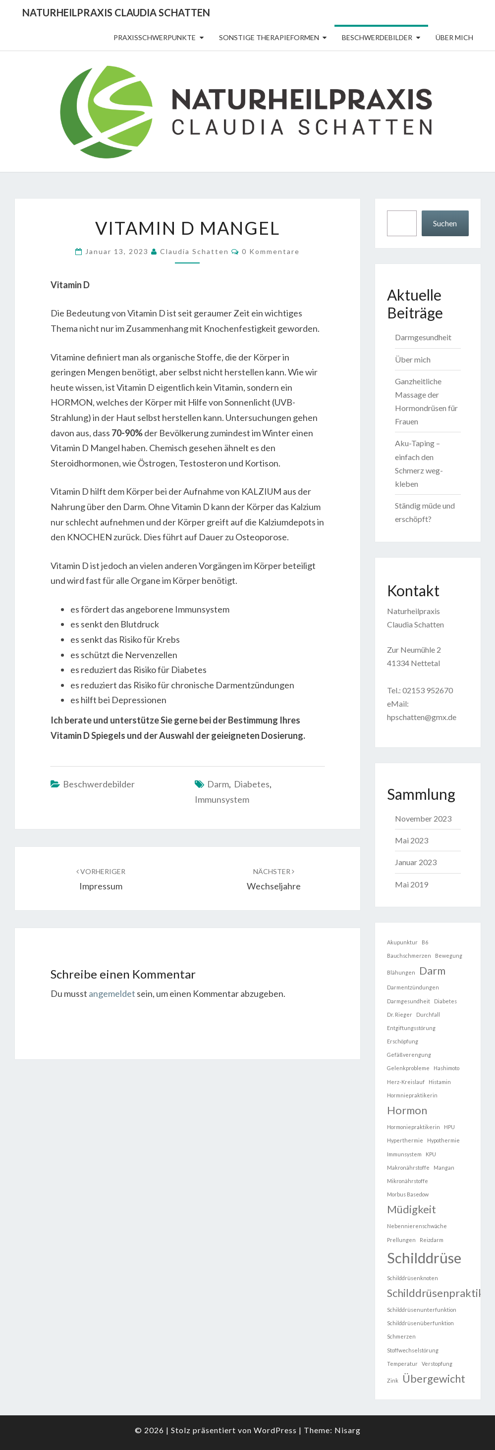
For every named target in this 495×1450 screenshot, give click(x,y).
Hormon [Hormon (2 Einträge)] (407, 1110)
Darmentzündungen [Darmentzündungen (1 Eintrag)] (413, 987)
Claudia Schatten (194, 251)
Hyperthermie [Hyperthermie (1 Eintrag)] (405, 1140)
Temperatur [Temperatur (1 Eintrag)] (402, 1363)
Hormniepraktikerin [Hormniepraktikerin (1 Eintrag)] (412, 1095)
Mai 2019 (411, 884)
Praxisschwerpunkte (154, 37)
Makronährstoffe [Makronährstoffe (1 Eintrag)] (408, 1167)
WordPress (275, 1430)
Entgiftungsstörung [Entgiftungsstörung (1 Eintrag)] (411, 1028)
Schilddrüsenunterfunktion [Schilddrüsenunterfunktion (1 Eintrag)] (421, 1309)
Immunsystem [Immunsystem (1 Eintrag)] (404, 1154)
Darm (218, 783)
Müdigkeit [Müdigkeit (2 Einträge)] (411, 1209)
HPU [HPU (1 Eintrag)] (449, 1127)
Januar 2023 (416, 862)
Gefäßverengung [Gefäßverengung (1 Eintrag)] (409, 1054)
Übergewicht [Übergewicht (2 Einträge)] (433, 1378)
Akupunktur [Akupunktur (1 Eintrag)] (402, 942)
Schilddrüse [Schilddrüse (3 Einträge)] (424, 1257)
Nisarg (347, 1430)
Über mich (454, 37)
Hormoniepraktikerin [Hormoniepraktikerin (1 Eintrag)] (413, 1127)
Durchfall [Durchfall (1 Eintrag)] (428, 1014)
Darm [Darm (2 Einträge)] (432, 970)
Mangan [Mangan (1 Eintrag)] (444, 1167)
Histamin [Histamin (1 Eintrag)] (440, 1082)
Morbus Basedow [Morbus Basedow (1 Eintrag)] (408, 1194)
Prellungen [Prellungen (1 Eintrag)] (401, 1240)
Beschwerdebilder (377, 37)
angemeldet (112, 993)
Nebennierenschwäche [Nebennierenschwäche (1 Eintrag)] (417, 1226)
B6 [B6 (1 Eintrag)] (425, 942)
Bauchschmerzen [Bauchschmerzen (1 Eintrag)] (409, 955)
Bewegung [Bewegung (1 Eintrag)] (448, 955)
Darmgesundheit (423, 337)
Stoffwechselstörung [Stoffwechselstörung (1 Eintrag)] (413, 1350)
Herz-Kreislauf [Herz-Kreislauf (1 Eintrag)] (406, 1082)
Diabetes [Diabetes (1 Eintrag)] (445, 1001)
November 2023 (423, 818)
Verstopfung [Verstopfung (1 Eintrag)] (437, 1363)
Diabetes (252, 783)
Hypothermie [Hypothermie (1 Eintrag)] (443, 1140)
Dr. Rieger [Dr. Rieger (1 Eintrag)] (399, 1014)
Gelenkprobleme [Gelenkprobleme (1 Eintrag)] (408, 1068)
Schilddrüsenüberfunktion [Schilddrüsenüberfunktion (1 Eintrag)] (420, 1323)
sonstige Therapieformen (269, 37)
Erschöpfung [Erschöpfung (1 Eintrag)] (402, 1041)
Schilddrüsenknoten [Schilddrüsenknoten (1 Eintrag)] (412, 1278)
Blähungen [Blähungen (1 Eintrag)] (401, 972)
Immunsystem (222, 799)
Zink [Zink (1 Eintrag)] (392, 1380)
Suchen (445, 223)
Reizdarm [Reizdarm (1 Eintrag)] (431, 1240)
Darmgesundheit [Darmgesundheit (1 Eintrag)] (408, 1001)
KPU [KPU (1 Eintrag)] (431, 1154)
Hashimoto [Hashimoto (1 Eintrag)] (446, 1068)
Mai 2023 (411, 840)
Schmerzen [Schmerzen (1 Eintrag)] (401, 1336)
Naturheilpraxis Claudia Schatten (116, 12)
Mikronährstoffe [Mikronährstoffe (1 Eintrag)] (407, 1181)
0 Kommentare (271, 251)
